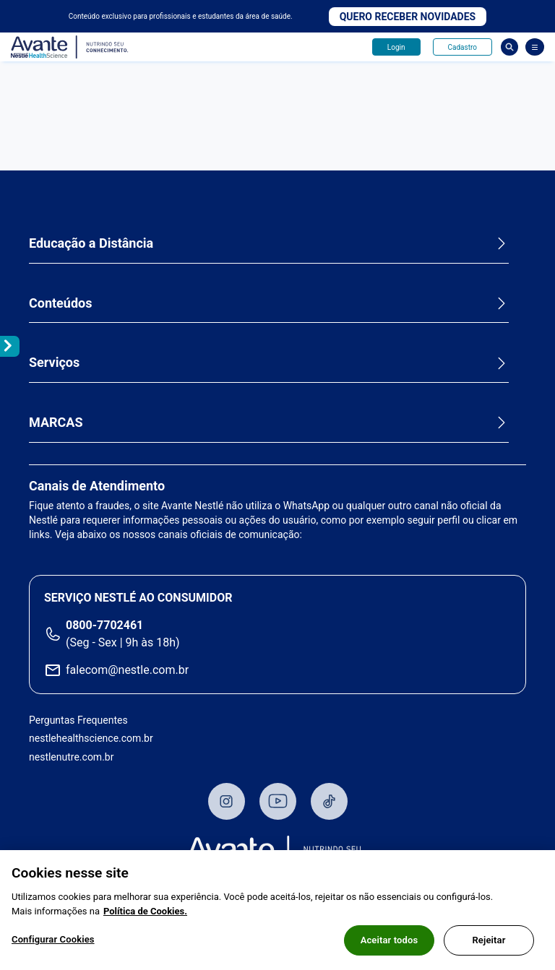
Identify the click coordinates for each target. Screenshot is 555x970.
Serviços (54, 362)
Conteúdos (60, 303)
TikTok (329, 801)
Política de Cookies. (145, 911)
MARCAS (56, 422)
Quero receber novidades (408, 16)
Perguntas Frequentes (78, 720)
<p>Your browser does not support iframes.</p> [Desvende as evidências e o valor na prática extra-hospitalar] (277, 116)
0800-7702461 (104, 625)
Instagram (226, 801)
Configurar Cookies (53, 939)
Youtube (277, 801)
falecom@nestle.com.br (127, 670)
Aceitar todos (389, 940)
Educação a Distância (91, 243)
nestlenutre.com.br (71, 757)
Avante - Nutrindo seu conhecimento (70, 47)
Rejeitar (488, 940)
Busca (509, 47)
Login (396, 47)
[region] (277, 910)
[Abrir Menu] (534, 47)
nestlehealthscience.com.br (91, 738)
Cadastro (462, 47)
